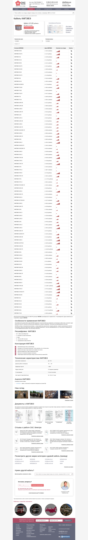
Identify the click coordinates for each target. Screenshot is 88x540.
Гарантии (69, 30)
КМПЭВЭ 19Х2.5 (18, 240)
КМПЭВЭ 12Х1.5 (18, 117)
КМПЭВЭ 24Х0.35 (18, 246)
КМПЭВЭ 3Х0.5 (18, 63)
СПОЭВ (62, 461)
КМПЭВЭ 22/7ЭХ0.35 (19, 200)
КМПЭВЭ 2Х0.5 (18, 50)
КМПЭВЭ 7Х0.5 (18, 90)
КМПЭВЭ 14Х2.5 (18, 227)
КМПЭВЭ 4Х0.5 (18, 72)
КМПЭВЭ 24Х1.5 (18, 154)
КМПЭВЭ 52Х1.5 (18, 197)
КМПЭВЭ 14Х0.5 (18, 124)
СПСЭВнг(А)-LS (48, 459)
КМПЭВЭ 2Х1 (17, 56)
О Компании (58, 9)
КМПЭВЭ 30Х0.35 (18, 267)
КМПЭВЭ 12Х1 (17, 114)
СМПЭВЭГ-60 (18, 463)
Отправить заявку (66, 5)
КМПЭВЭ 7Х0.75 (18, 93)
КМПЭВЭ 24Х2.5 (18, 255)
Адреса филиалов (33, 6)
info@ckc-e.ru (66, 2)
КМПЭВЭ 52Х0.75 (18, 194)
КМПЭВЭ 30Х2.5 (18, 282)
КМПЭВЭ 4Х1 (17, 78)
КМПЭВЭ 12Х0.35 (18, 105)
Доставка (38, 9)
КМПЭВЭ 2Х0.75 (18, 53)
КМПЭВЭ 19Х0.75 (18, 136)
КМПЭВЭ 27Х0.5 (18, 160)
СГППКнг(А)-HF (18, 459)
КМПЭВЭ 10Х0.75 (18, 206)
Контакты (66, 9)
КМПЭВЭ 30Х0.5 (18, 270)
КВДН (61, 463)
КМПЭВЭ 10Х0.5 (18, 203)
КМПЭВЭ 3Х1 (17, 297)
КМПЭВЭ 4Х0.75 (18, 75)
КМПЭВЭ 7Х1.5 (18, 99)
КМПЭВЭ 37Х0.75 (18, 175)
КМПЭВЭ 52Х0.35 (18, 188)
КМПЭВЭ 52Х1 (17, 310)
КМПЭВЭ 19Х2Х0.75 (19, 145)
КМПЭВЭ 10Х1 (17, 209)
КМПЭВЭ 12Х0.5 (18, 108)
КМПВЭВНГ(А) (33, 463)
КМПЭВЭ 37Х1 (17, 179)
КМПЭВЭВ (32, 459)
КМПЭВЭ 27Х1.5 (18, 169)
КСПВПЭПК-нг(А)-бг (34, 461)
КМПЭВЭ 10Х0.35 (18, 102)
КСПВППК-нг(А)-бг (19, 461)
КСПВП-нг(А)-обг (49, 463)
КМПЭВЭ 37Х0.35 (18, 285)
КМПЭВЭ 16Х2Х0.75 (19, 233)
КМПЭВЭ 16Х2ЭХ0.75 (19, 130)
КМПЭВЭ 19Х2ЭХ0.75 (19, 148)
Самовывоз (69, 28)
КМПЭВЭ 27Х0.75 (18, 163)
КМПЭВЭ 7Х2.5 (18, 313)
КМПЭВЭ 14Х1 (17, 221)
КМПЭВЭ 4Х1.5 (18, 81)
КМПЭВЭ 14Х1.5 (18, 224)
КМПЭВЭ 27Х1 (17, 166)
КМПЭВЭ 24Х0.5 (18, 151)
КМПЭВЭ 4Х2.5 (18, 307)
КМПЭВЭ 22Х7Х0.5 (19, 243)
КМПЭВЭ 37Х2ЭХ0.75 (19, 185)
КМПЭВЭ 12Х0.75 (18, 111)
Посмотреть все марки (68, 466)
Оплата (68, 32)
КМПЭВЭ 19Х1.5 (18, 142)
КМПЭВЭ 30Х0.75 (18, 273)
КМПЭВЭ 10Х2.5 (18, 215)
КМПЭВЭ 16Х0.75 (18, 230)
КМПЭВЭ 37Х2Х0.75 (19, 291)
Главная (16, 9)
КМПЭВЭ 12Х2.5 (18, 218)
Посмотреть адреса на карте (45, 534)
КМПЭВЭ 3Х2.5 (18, 304)
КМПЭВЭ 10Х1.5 (18, 212)
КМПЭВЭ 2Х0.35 (18, 261)
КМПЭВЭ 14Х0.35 (18, 121)
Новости (24, 9)
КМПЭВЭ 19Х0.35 (18, 236)
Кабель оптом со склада (20, 4)
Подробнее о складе (69, 400)
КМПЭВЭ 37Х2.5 (18, 288)
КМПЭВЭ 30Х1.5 (18, 279)
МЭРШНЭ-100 (63, 459)
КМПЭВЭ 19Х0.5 (18, 133)
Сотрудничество (48, 9)
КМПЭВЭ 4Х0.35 (18, 69)
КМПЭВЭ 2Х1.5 (18, 60)
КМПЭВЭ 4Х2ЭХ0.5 (19, 84)
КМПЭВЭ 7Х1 (17, 96)
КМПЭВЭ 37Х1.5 (18, 182)
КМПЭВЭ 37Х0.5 (18, 172)
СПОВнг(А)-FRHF (49, 461)
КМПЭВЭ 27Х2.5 (18, 258)
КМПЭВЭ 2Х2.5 (18, 264)
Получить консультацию (37, 485)
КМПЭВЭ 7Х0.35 (18, 87)
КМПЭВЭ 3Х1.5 (18, 301)
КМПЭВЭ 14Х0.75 (18, 127)
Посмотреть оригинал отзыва (37, 436)
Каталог (31, 9)
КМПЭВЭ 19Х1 (17, 139)
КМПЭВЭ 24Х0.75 (18, 249)
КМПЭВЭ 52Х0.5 (18, 191)
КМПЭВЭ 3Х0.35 (18, 294)
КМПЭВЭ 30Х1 (17, 276)
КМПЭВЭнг (18, 383)
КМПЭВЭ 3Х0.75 (18, 66)
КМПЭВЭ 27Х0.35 (18, 157)
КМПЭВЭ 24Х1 (17, 252)
